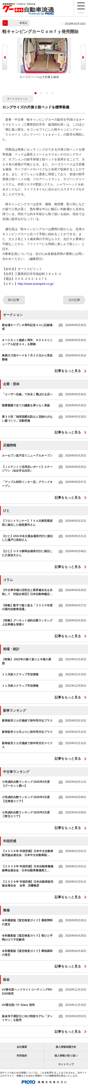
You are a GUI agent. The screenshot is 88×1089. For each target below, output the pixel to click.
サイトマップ (66, 1064)
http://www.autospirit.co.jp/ (36, 284)
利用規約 (22, 1055)
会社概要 (22, 1046)
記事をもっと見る (68, 371)
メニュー (81, 8)
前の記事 (13, 300)
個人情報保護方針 (66, 1046)
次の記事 (74, 300)
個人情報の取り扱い (66, 1055)
